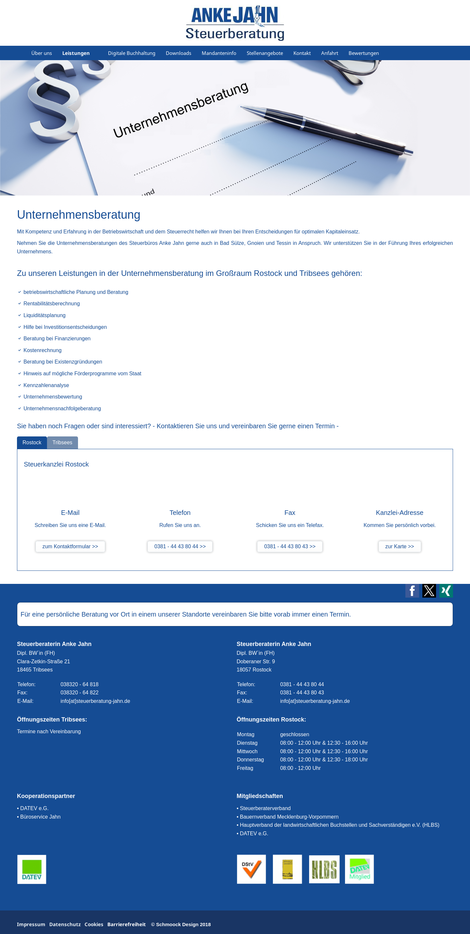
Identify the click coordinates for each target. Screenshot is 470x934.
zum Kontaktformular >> (70, 546)
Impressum (31, 924)
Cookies (94, 924)
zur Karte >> (399, 546)
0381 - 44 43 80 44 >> (180, 546)
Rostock (32, 442)
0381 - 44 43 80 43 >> (289, 546)
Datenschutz (65, 924)
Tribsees (62, 442)
